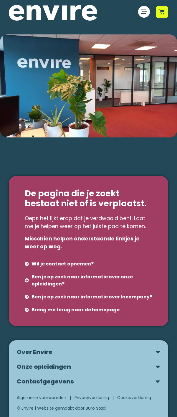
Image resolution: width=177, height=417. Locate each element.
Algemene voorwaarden (41, 398)
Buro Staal (96, 408)
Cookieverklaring (134, 398)
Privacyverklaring (92, 398)
